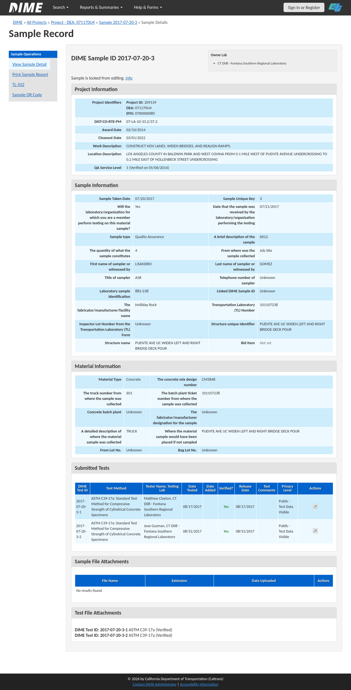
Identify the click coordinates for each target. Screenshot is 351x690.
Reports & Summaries (101, 7)
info (129, 78)
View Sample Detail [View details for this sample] (29, 64)
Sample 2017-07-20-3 (118, 22)
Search (61, 7)
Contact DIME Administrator (155, 684)
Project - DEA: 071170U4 (73, 22)
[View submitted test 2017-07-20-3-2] (315, 531)
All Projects (37, 22)
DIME (17, 22)
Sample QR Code (27, 94)
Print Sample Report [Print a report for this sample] (30, 74)
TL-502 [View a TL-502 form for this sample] (18, 84)
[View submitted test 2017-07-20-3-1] (315, 507)
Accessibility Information (199, 684)
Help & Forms (148, 7)
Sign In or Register (304, 7)
